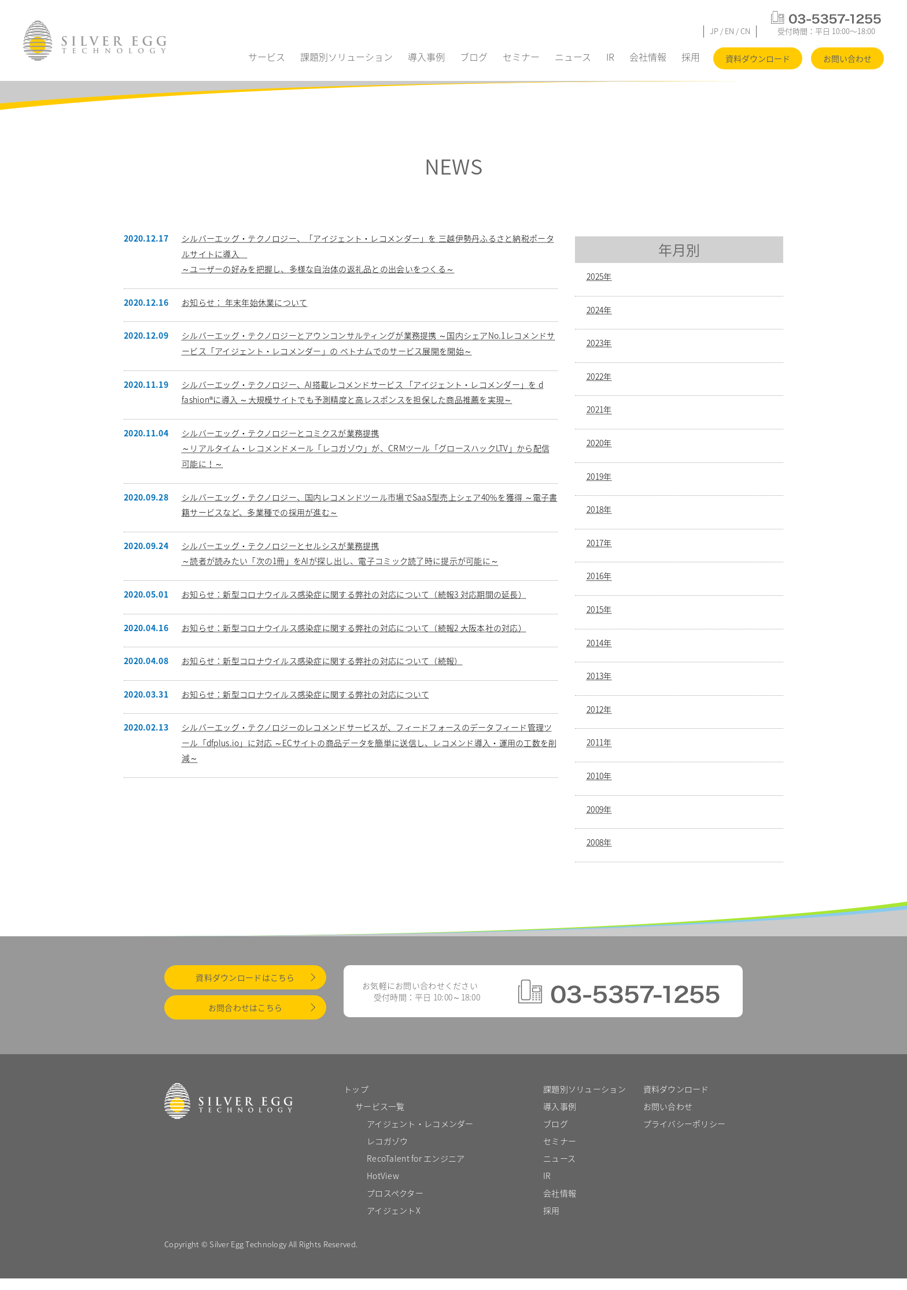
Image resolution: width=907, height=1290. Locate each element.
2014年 (599, 642)
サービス (266, 57)
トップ (356, 1089)
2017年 (599, 542)
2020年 (599, 442)
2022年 (599, 376)
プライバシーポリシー (684, 1123)
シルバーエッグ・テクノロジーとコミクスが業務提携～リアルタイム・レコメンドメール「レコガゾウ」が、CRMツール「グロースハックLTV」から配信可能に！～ (366, 448)
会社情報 (647, 57)
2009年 (599, 809)
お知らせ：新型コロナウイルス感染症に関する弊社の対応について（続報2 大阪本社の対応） (354, 627)
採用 (690, 57)
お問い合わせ (847, 58)
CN (745, 30)
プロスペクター (395, 1193)
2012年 (599, 709)
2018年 (599, 509)
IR (610, 57)
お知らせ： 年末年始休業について (244, 302)
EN (729, 30)
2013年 (599, 675)
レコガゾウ (387, 1141)
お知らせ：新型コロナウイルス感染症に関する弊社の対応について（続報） (322, 660)
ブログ (474, 57)
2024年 (599, 310)
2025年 (599, 276)
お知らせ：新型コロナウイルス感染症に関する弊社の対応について (305, 694)
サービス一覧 (380, 1106)
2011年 (599, 742)
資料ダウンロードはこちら (245, 977)
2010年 (599, 775)
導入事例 (426, 57)
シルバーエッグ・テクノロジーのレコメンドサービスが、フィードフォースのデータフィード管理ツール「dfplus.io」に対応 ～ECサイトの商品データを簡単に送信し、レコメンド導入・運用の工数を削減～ (369, 742)
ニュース (573, 57)
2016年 (599, 575)
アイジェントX (394, 1210)
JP (714, 30)
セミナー (521, 57)
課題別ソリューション (346, 57)
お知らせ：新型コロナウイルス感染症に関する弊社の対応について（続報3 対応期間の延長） (354, 594)
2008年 (599, 842)
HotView (383, 1175)
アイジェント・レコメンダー (420, 1123)
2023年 (599, 343)
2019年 (599, 476)
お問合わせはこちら (245, 1007)
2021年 (599, 409)
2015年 (599, 609)
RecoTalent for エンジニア (416, 1158)
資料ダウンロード (757, 58)
